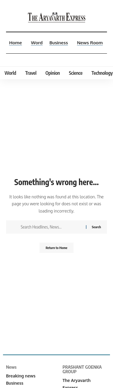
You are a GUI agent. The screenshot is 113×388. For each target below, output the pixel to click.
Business (58, 43)
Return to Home (56, 248)
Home (15, 43)
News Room (90, 43)
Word (37, 43)
